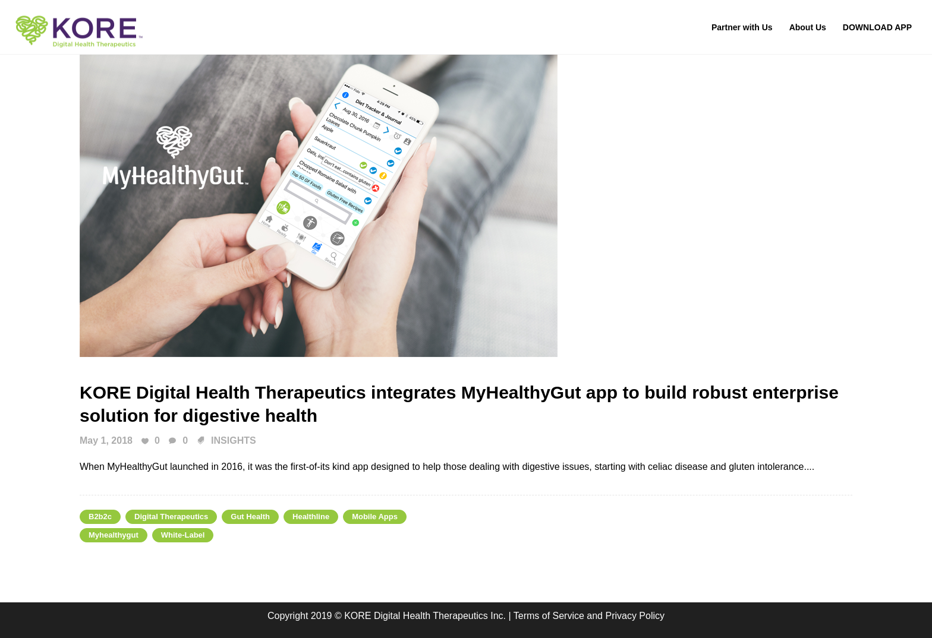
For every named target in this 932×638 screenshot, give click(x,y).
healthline (310, 516)
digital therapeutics (171, 516)
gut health (250, 516)
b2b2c (100, 516)
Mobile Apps (375, 516)
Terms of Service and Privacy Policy (589, 616)
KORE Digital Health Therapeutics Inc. (426, 616)
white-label (183, 534)
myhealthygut (113, 534)
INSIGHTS (233, 440)
